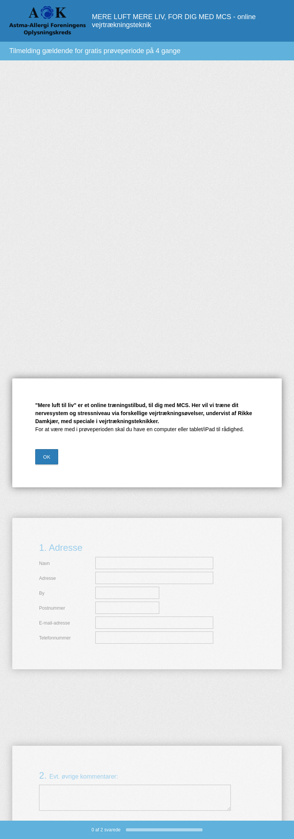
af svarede (106, 830)
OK (47, 457)
